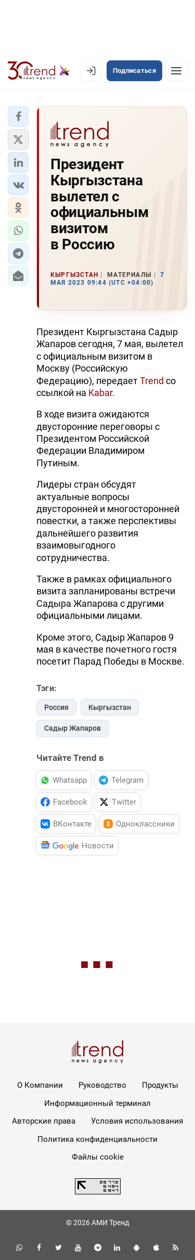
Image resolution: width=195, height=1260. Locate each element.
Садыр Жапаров (72, 728)
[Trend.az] (39, 70)
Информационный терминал (97, 1103)
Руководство (102, 1085)
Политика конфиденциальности (97, 1139)
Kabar (100, 392)
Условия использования (137, 1121)
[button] (18, 116)
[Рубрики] (176, 70)
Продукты (160, 1085)
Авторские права (43, 1121)
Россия (56, 707)
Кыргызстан (109, 707)
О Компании (40, 1085)
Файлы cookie (98, 1157)
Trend (152, 380)
